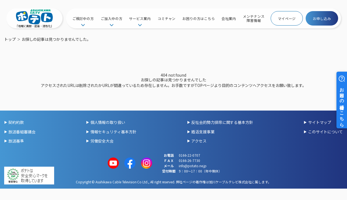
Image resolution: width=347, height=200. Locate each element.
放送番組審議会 (21, 131)
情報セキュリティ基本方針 (113, 131)
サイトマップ (319, 122)
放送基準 (16, 141)
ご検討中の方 (83, 18)
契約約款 (16, 122)
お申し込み (322, 18)
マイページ (287, 18)
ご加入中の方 (111, 18)
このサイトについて (325, 131)
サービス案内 (139, 18)
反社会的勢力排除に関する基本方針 (222, 122)
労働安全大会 (102, 141)
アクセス (199, 141)
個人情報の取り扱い (107, 122)
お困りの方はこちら (198, 18)
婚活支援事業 (202, 131)
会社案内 (229, 18)
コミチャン (167, 18)
